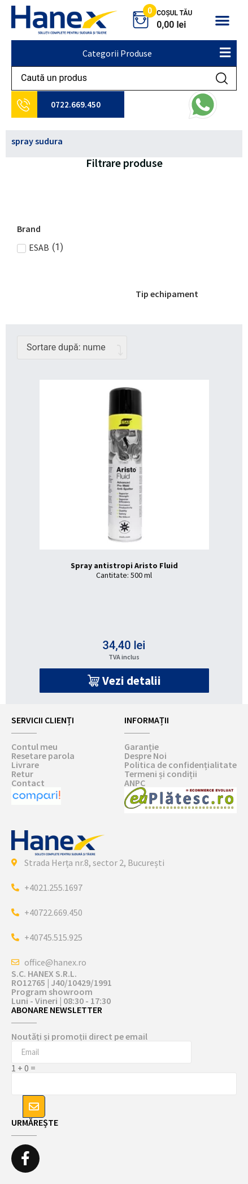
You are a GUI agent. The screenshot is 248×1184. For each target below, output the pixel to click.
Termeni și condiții (160, 773)
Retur (22, 773)
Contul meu (34, 746)
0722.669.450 (76, 104)
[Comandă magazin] (72, 347)
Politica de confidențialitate (180, 764)
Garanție (141, 746)
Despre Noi (145, 755)
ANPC (134, 782)
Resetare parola (43, 755)
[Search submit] (221, 78)
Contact (28, 782)
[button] (222, 20)
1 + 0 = (23, 1068)
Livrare (25, 764)
